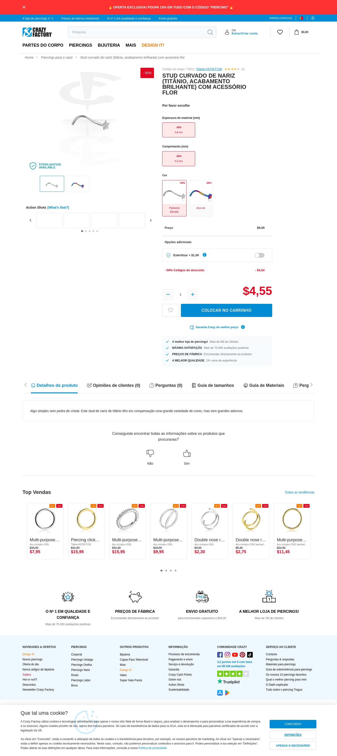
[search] (136, 32)
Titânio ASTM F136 (209, 69)
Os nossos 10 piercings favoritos (286, 674)
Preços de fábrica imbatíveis (80, 18)
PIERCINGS (80, 45)
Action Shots (176, 684)
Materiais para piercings (281, 664)
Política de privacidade (153, 748)
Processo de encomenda (184, 654)
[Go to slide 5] (97, 231)
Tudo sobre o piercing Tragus (284, 689)
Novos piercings (32, 659)
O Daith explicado (277, 684)
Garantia (173, 669)
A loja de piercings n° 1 (37, 18)
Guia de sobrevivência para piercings (289, 669)
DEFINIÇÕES (292, 735)
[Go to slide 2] (86, 231)
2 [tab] (166, 570)
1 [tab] (161, 570)
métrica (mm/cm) (281, 18)
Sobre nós (174, 679)
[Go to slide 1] (82, 231)
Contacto (271, 654)
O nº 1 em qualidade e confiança (129, 18)
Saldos (26, 674)
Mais (131, 45)
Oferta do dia (30, 664)
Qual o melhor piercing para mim (286, 679)
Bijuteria (109, 45)
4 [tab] (175, 570)
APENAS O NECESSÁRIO (293, 745)
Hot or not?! (29, 679)
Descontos (29, 684)
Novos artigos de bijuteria (38, 669)
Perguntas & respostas (280, 659)
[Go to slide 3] (90, 231)
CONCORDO (293, 724)
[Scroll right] (25, 384)
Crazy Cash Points (180, 674)
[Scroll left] (311, 384)
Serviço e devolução (181, 664)
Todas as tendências (300, 492)
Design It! (153, 45)
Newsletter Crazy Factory (38, 689)
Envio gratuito (168, 18)
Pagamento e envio (180, 659)
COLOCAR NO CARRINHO (226, 310)
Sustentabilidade (178, 689)
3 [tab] (170, 570)
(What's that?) (58, 207)
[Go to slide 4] (93, 231)
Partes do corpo (42, 45)
